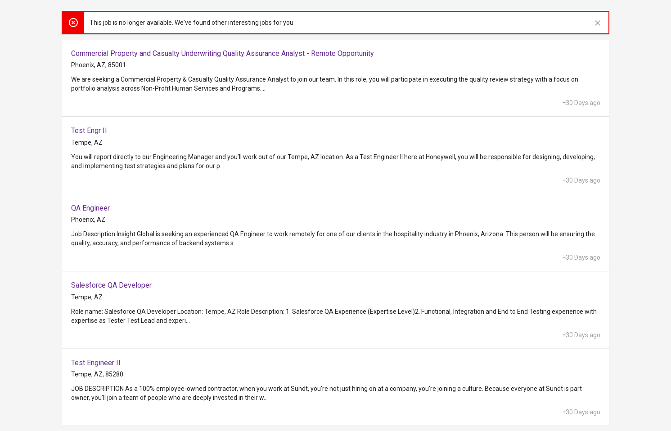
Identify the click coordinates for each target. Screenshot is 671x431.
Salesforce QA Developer (111, 285)
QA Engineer (90, 208)
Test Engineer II (96, 362)
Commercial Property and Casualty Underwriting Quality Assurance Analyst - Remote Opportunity (222, 53)
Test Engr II (89, 130)
